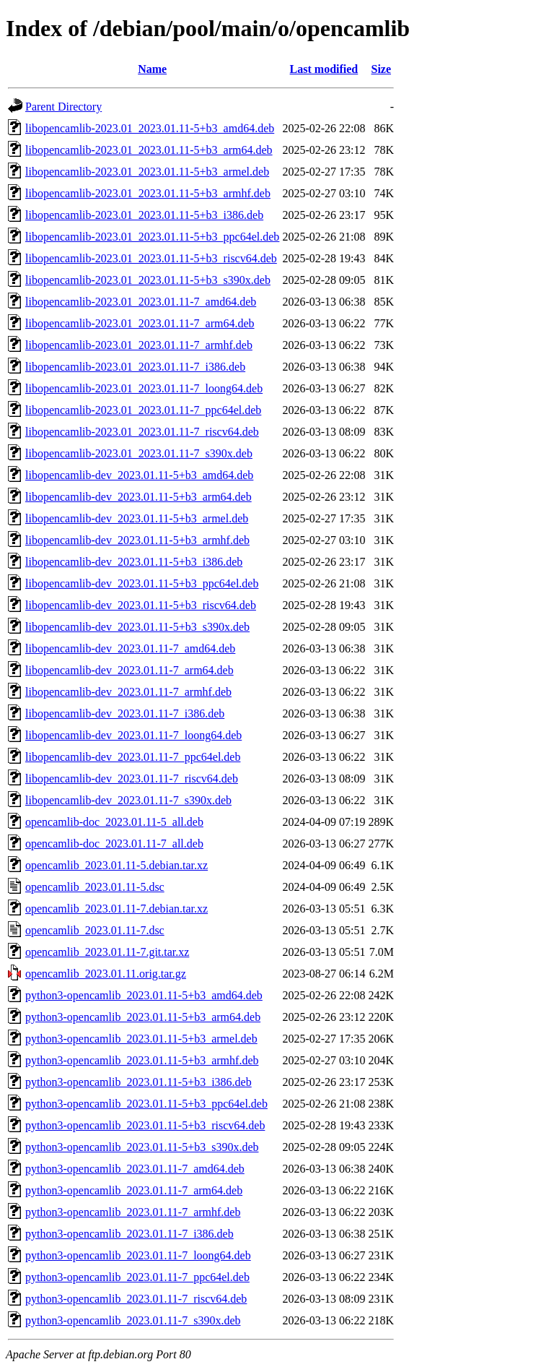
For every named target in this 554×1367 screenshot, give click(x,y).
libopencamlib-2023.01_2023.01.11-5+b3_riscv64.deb (151, 258)
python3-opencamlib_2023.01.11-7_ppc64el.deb (137, 1277)
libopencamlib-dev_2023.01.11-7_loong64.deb (133, 735)
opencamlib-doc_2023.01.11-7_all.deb (114, 843)
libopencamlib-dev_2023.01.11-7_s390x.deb (128, 800)
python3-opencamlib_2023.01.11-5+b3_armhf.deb (141, 1060)
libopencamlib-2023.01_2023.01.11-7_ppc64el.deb (143, 410)
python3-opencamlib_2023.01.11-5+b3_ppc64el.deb (146, 1104)
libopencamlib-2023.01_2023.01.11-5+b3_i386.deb (144, 215)
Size (381, 69)
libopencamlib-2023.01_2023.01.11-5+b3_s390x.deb (148, 280)
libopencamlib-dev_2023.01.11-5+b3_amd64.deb (139, 475)
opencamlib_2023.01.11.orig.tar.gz (105, 973)
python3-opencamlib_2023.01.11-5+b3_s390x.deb (142, 1147)
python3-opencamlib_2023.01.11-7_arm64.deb (133, 1190)
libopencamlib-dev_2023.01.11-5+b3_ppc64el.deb (141, 583)
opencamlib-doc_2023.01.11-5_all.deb (114, 822)
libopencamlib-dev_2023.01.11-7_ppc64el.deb (132, 757)
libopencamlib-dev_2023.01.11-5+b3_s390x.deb (137, 627)
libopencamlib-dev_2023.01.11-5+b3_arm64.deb (138, 497)
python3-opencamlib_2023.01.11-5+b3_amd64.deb (144, 995)
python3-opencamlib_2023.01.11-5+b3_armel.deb (141, 1038)
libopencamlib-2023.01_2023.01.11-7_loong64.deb (144, 388)
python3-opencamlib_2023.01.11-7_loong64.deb (138, 1255)
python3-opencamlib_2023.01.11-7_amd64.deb (135, 1169)
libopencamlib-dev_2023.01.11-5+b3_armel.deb (136, 518)
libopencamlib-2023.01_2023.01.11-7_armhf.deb (138, 345)
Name (152, 69)
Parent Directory (63, 106)
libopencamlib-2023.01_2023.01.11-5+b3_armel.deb (147, 171)
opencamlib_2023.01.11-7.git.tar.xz (107, 952)
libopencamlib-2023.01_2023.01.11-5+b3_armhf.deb (148, 193)
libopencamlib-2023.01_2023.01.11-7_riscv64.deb (142, 432)
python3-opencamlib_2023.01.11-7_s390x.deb (132, 1320)
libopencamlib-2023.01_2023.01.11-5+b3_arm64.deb (149, 150)
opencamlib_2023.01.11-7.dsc (94, 930)
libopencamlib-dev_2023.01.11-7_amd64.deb (130, 648)
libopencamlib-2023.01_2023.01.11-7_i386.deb (135, 367)
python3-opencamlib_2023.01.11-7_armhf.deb (132, 1212)
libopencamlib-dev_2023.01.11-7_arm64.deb (129, 670)
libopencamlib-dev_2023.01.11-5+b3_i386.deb (133, 562)
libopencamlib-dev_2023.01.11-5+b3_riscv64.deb (140, 605)
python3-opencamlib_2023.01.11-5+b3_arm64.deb (142, 1017)
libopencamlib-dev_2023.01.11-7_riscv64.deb (131, 778)
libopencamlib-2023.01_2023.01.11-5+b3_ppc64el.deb (152, 236)
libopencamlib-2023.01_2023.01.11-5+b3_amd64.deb (149, 128)
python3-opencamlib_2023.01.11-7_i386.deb (129, 1234)
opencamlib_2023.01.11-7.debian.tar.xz (116, 908)
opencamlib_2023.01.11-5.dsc (94, 887)
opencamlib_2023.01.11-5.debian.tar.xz (116, 865)
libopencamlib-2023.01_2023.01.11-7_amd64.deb (140, 302)
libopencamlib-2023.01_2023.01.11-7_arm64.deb (140, 323)
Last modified (324, 69)
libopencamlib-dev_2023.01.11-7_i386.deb (124, 713)
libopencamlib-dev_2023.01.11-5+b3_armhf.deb (137, 540)
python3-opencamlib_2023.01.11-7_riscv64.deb (136, 1299)
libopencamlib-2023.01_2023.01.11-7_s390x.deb (138, 453)
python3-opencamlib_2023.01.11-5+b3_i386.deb (138, 1082)
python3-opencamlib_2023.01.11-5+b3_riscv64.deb (145, 1125)
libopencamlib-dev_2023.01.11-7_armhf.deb (128, 692)
